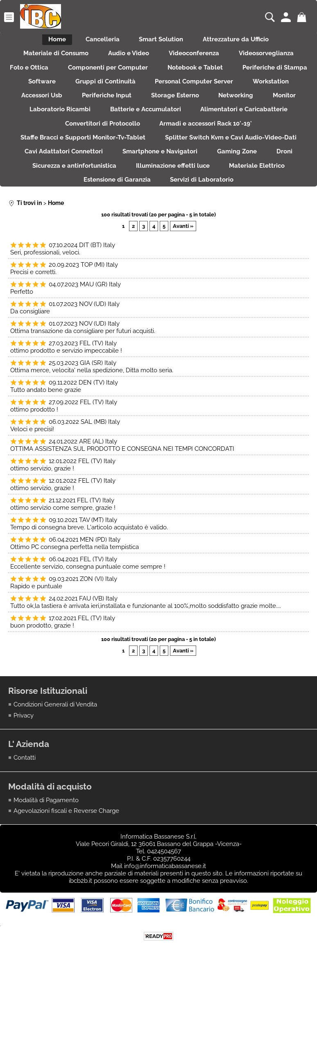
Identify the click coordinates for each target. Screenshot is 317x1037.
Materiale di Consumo (48, 58)
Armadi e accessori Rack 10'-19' (84, 162)
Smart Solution (164, 41)
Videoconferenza (196, 58)
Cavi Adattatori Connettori (236, 180)
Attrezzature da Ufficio (243, 41)
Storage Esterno (62, 128)
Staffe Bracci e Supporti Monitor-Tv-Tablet (217, 162)
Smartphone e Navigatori (51, 197)
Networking (128, 128)
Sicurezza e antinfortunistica (261, 197)
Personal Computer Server (58, 110)
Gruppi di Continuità (229, 93)
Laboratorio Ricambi (248, 128)
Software (160, 93)
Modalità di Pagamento (46, 854)
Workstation (140, 110)
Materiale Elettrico (162, 214)
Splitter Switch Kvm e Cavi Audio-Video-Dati (107, 180)
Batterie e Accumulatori (53, 145)
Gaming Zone (134, 197)
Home (50, 41)
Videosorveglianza (273, 58)
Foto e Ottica (66, 75)
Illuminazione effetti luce (72, 214)
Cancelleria (100, 41)
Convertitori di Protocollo (262, 145)
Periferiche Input (273, 110)
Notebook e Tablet (242, 75)
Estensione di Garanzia (247, 214)
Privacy (24, 769)
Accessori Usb (203, 110)
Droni (186, 197)
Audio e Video (126, 58)
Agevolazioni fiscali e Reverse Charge (66, 865)
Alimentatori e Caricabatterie (156, 145)
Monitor (181, 128)
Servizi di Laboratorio (158, 232)
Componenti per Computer (150, 75)
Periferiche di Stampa (90, 93)
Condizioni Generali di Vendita (55, 759)
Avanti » (183, 280)
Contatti (25, 812)
